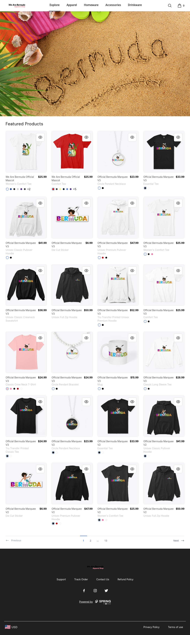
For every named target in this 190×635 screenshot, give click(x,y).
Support (61, 579)
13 (105, 540)
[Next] (178, 539)
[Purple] (21, 189)
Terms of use (175, 627)
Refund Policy (125, 579)
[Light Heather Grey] (18, 189)
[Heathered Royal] (67, 189)
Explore (54, 5)
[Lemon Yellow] (60, 189)
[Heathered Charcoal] (25, 189)
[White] (7, 189)
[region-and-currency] (11, 627)
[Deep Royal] (11, 189)
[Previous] (13, 539)
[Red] (103, 258)
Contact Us (102, 579)
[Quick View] (40, 137)
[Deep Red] (18, 389)
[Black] (14, 189)
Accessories (113, 5)
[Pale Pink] (7, 389)
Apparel (72, 5)
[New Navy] (64, 189)
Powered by (95, 602)
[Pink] (11, 389)
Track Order (81, 579)
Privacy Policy (151, 627)
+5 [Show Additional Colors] (74, 189)
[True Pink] (152, 254)
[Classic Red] (53, 189)
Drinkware (135, 5)
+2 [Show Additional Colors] (28, 189)
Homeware (91, 5)
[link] (26, 151)
